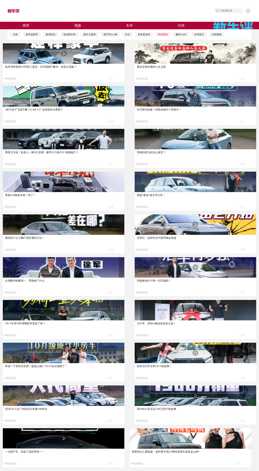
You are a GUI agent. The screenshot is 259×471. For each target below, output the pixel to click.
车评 (129, 25)
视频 (77, 25)
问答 (181, 25)
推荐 (26, 25)
